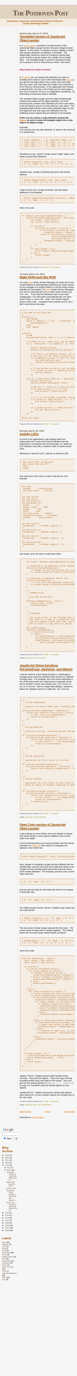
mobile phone (7, 1345)
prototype (6, 1351)
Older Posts (69, 1199)
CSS (4, 1334)
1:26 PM (45, 882)
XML (4, 1365)
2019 (7, 1253)
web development (39, 710)
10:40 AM (45, 278)
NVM (48, 300)
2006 (7, 1318)
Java (4, 1338)
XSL (4, 1367)
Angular (5, 1332)
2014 (7, 1306)
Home (47, 1199)
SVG (4, 1359)
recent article (29, 45)
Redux (23, 120)
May (9, 1256)
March (9, 1258)
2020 (7, 1251)
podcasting (6, 1349)
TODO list (36, 914)
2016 (7, 1301)
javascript (28, 710)
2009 (7, 1311)
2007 (7, 1316)
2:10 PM (45, 451)
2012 (7, 1308)
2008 (7, 1313)
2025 (7, 1243)
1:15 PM (45, 1189)
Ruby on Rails (8, 1355)
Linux (4, 1343)
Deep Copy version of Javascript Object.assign (11, 1294)
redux (35, 1193)
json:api (70, 79)
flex (3, 1336)
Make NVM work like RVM (38, 287)
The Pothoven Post (40, 13)
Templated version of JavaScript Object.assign (11, 1264)
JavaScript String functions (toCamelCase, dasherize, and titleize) (46, 719)
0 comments (54, 278)
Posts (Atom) (38, 1205)
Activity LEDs (29, 461)
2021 (7, 1248)
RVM (30, 293)
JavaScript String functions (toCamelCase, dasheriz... (11, 1283)
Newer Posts (25, 1199)
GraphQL (26, 77)
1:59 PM (45, 706)
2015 (7, 1303)
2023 (7, 1246)
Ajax (4, 1330)
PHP (4, 1347)
